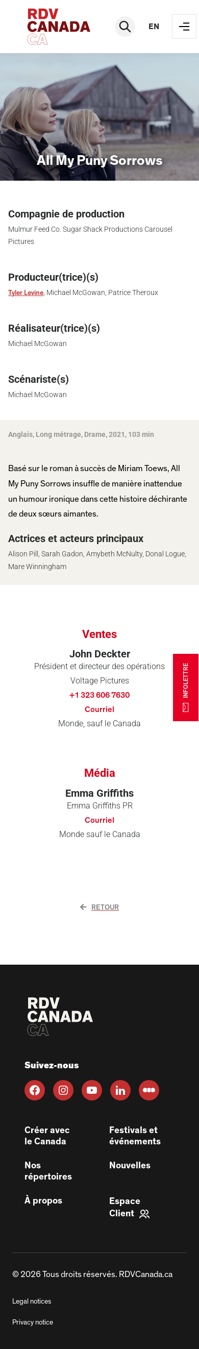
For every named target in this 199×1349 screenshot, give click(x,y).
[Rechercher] (125, 26)
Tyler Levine (25, 293)
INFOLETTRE (186, 687)
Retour (99, 907)
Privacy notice (32, 1322)
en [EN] (153, 26)
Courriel (99, 709)
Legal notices (31, 1301)
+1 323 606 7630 (99, 695)
